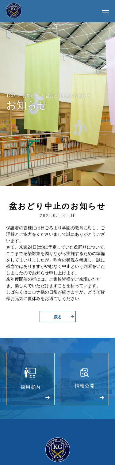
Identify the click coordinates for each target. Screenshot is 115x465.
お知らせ (31, 95)
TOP (10, 95)
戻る (64, 316)
